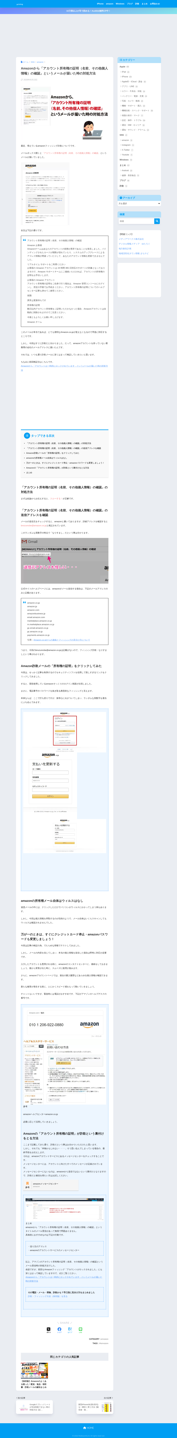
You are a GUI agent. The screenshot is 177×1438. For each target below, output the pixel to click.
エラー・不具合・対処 (133, 91)
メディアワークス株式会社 (131, 239)
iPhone (100, 4)
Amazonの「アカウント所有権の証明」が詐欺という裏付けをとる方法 (57, 467)
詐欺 (137, 4)
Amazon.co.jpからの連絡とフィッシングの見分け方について (62, 640)
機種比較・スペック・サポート (137, 110)
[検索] (157, 221)
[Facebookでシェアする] (59, 1330)
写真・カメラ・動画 (132, 101)
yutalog (22, 4)
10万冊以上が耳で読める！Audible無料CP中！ (88, 11)
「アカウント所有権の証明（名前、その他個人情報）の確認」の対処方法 (58, 443)
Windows (120, 4)
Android (127, 170)
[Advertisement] (88, 35)
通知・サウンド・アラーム (135, 130)
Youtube (127, 154)
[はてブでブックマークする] (70, 1330)
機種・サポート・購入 (133, 105)
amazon (109, 4)
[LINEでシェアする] (80, 1330)
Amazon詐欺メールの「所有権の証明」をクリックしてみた (52, 453)
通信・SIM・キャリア (133, 125)
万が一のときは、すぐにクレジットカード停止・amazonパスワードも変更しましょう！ (65, 462)
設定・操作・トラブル (133, 120)
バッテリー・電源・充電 (134, 96)
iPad (126, 72)
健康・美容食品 (131, 175)
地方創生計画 (125, 249)
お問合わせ (155, 4)
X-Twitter (128, 150)
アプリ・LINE (130, 86)
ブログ (130, 4)
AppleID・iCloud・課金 (134, 81)
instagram (128, 145)
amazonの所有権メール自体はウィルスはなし (46, 458)
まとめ (145, 4)
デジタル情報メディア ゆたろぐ (134, 244)
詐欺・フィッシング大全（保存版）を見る (48, 1296)
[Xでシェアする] (49, 1330)
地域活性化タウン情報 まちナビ (134, 253)
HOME (88, 1427)
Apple (124, 66)
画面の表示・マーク (132, 115)
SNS (124, 135)
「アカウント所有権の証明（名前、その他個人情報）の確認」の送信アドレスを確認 (63, 448)
